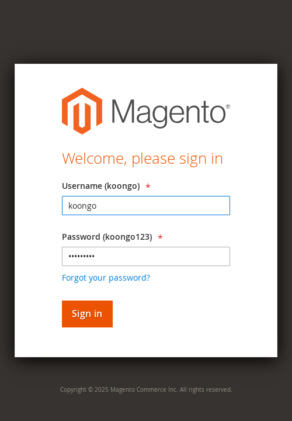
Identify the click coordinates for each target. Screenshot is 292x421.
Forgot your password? (106, 277)
